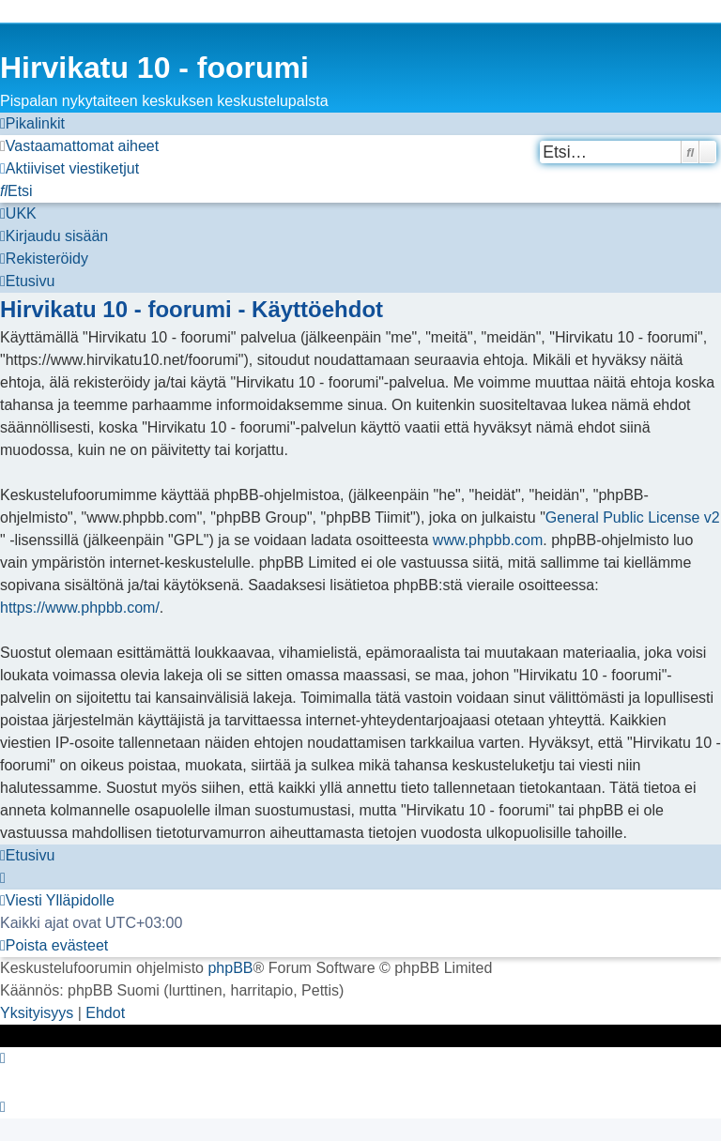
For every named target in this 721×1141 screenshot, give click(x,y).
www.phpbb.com (488, 540)
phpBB (230, 968)
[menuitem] (79, 146)
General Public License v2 (632, 517)
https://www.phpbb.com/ (80, 608)
